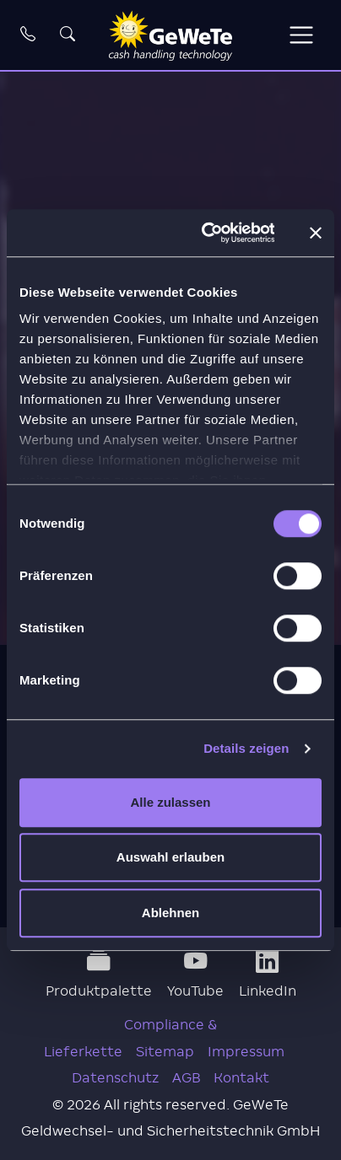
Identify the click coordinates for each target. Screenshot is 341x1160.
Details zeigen (246, 748)
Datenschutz (115, 1078)
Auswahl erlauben (170, 857)
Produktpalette (99, 975)
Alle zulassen (170, 802)
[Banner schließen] (316, 233)
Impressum (246, 1052)
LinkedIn (267, 975)
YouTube (195, 975)
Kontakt (241, 1078)
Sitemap (165, 1052)
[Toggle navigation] (300, 35)
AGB (186, 1078)
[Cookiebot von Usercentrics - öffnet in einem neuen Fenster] (206, 233)
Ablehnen (170, 912)
